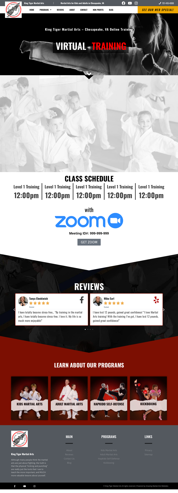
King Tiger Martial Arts (34, 3)
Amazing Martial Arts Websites (157, 490)
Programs (45, 9)
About (72, 9)
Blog (111, 9)
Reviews (60, 9)
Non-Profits (98, 9)
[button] (14, 309)
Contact (83, 9)
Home (31, 9)
